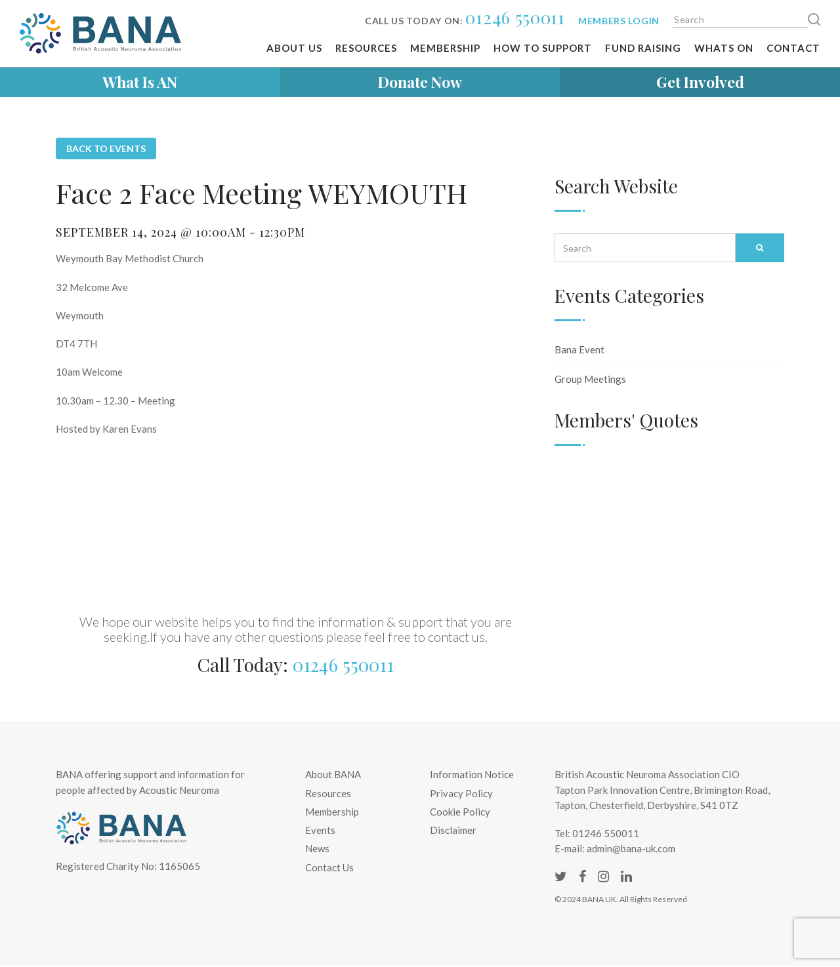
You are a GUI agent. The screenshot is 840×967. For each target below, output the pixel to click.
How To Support (543, 48)
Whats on (723, 48)
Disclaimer (453, 830)
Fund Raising (643, 48)
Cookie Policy (460, 812)
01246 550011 (514, 17)
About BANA (333, 774)
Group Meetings (590, 379)
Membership (445, 48)
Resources (366, 48)
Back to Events (106, 148)
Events (320, 830)
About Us (294, 48)
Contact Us (329, 867)
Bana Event (579, 349)
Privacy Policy (461, 793)
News (317, 848)
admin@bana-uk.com (631, 848)
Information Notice (472, 774)
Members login (619, 20)
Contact (793, 48)
